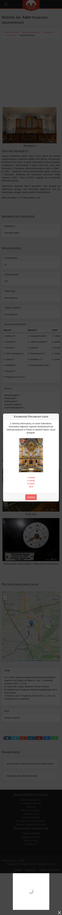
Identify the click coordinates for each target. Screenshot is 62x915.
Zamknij (31, 497)
